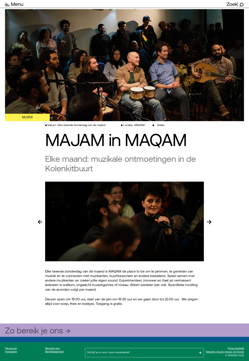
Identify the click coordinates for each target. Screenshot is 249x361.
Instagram (11, 351)
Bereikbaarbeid (54, 351)
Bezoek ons (52, 348)
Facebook (11, 348)
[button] (43, 221)
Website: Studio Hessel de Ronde (225, 351)
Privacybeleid (236, 348)
